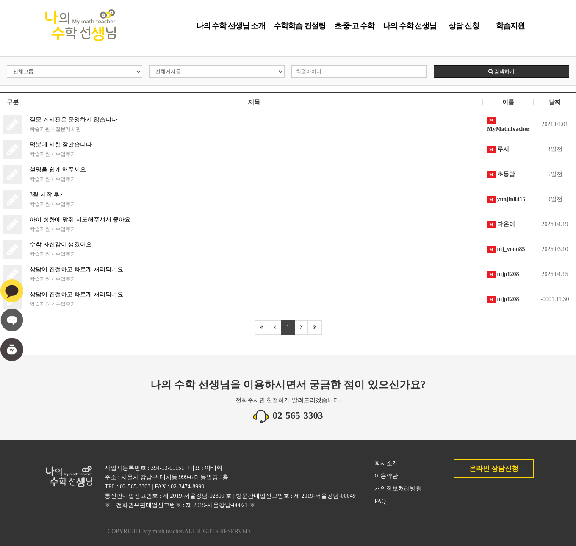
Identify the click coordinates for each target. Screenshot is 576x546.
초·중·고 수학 (354, 29)
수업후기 (65, 154)
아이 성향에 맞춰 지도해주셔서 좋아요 (80, 219)
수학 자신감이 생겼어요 (61, 244)
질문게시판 (68, 129)
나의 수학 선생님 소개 (231, 29)
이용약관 (386, 476)
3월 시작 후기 (47, 194)
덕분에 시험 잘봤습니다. (62, 144)
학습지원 (510, 29)
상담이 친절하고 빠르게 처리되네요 (76, 269)
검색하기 (501, 71)
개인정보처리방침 (398, 488)
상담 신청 (464, 29)
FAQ (380, 501)
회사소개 (386, 463)
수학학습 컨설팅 (300, 29)
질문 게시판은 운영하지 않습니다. (74, 119)
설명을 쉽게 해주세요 (58, 169)
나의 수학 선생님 (409, 29)
